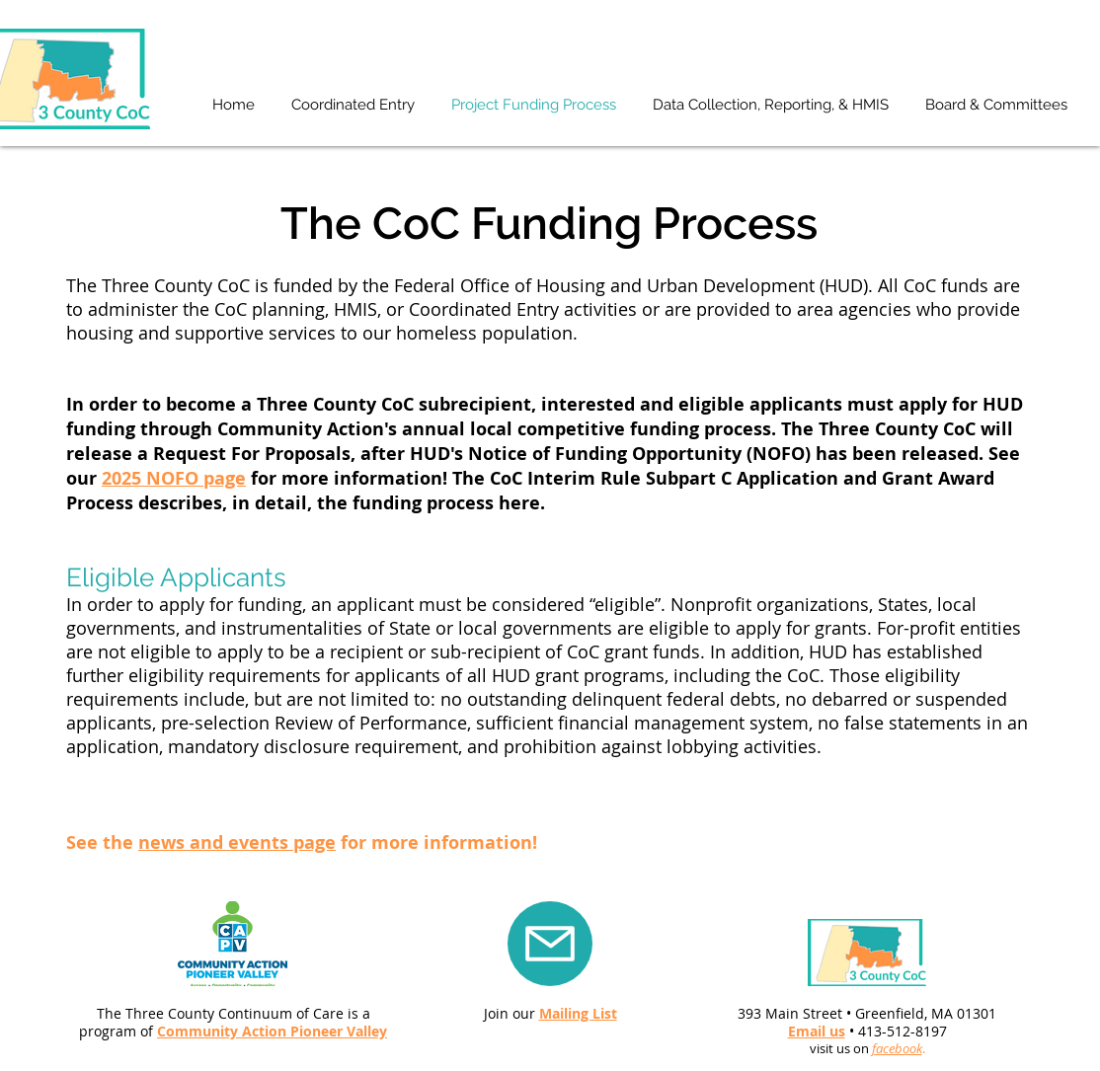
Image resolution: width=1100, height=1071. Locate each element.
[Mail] (550, 943)
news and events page (237, 842)
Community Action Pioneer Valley (272, 1031)
